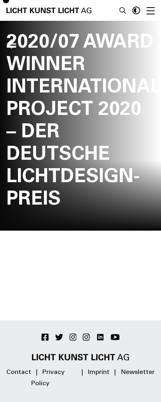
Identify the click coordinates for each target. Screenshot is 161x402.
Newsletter (138, 372)
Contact (18, 372)
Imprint (98, 372)
